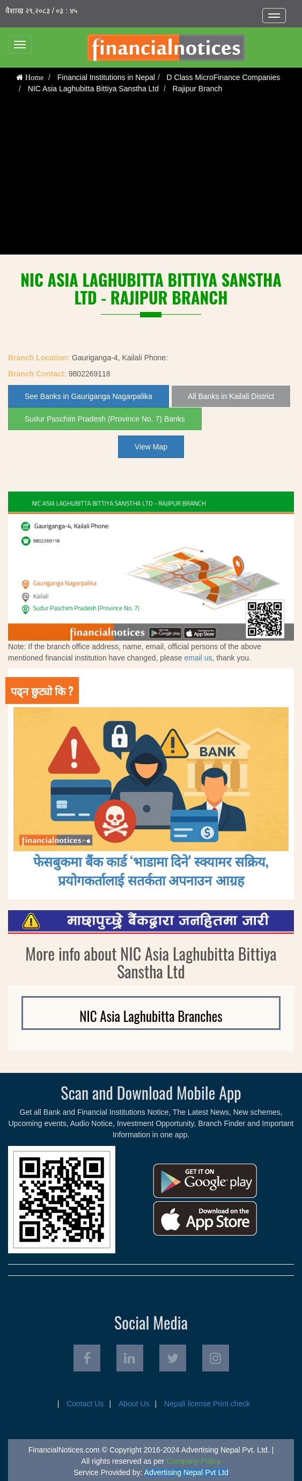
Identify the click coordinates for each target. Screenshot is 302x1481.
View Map (151, 446)
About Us (134, 1403)
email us (198, 658)
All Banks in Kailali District (231, 396)
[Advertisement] (151, 179)
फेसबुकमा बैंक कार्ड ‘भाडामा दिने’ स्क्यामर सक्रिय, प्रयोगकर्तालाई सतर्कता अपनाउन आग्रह (151, 870)
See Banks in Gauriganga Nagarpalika (88, 396)
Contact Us (85, 1403)
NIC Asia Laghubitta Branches (150, 1016)
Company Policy (193, 1461)
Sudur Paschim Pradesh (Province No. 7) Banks (105, 419)
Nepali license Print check (207, 1403)
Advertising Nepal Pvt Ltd (186, 1472)
